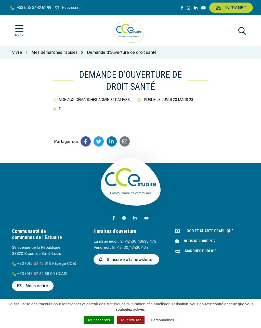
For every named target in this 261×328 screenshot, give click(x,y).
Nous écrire (32, 285)
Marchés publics (201, 251)
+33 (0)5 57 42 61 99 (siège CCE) (44, 263)
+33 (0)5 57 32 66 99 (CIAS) (40, 273)
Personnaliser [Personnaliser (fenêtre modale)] (162, 320)
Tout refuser (131, 320)
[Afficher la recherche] (242, 30)
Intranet (231, 7)
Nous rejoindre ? (200, 241)
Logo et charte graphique (209, 231)
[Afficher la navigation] (19, 30)
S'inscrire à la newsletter (126, 259)
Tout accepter (98, 320)
